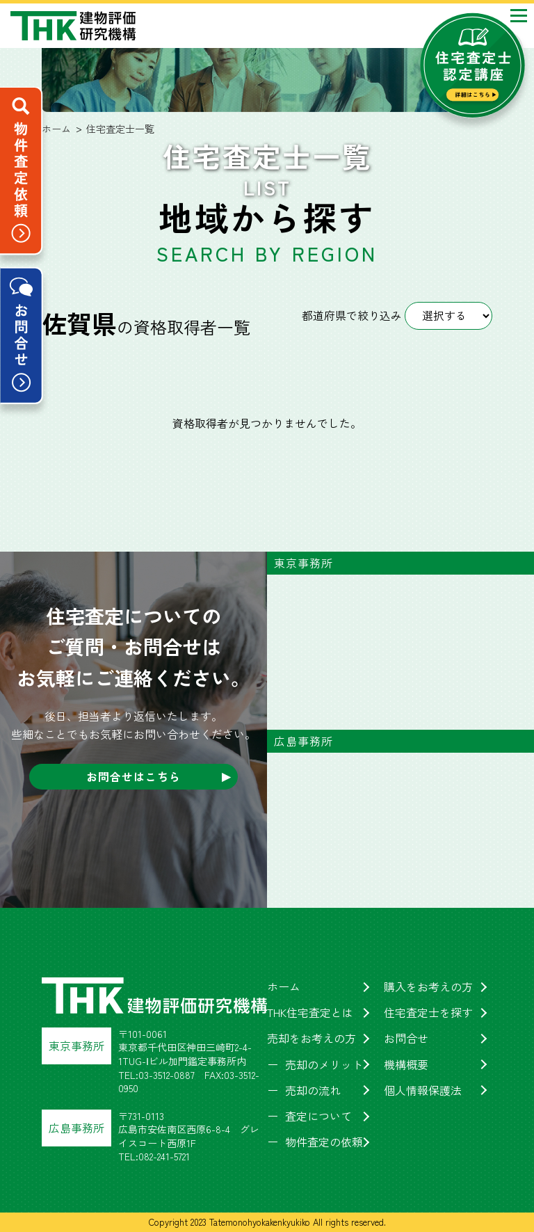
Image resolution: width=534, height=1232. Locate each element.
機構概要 (406, 1064)
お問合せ (406, 1038)
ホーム (283, 986)
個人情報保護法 (423, 1090)
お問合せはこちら (133, 776)
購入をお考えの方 (428, 986)
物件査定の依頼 (324, 1141)
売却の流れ (313, 1090)
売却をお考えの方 (311, 1038)
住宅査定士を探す (428, 1012)
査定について (318, 1115)
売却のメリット (324, 1064)
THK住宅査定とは (310, 1012)
